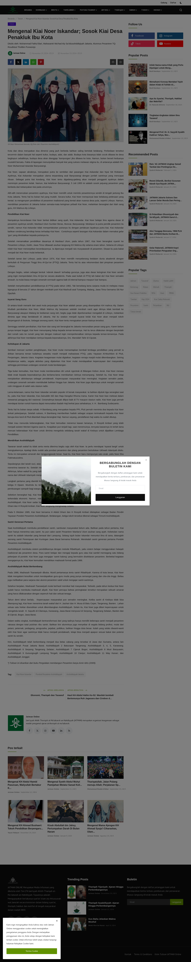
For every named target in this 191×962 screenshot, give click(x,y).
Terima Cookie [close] (32, 951)
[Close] (146, 460)
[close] (57, 920)
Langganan (120, 497)
